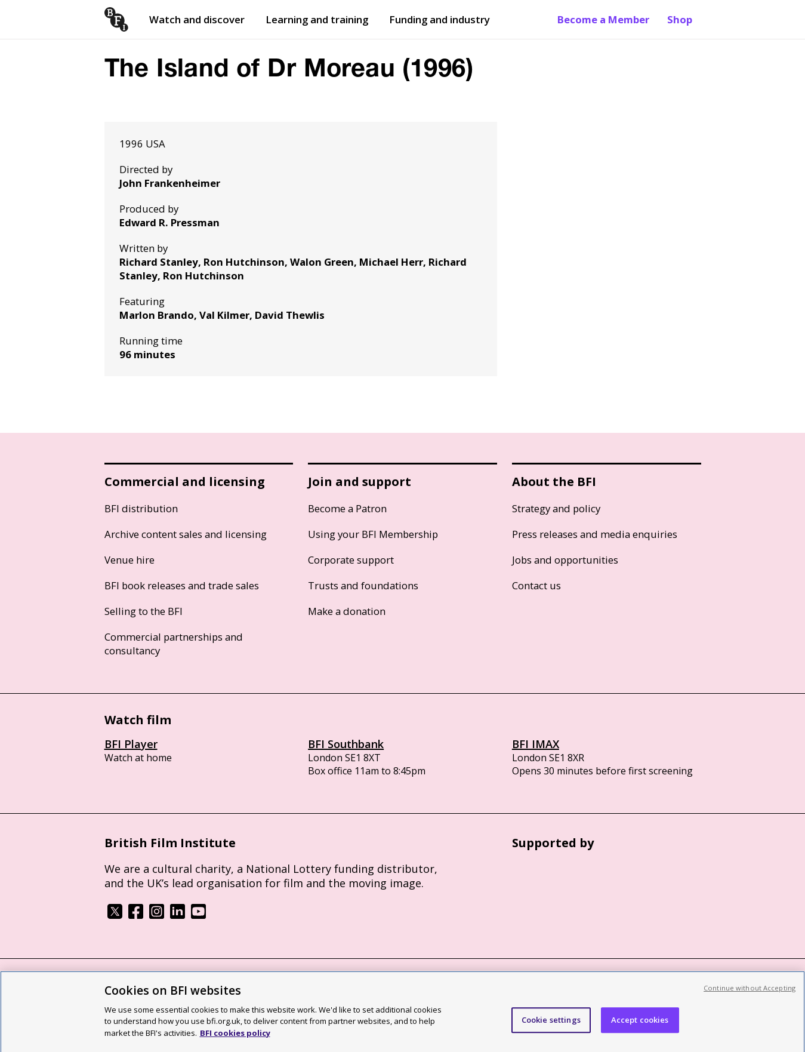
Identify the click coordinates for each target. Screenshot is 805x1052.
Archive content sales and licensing (185, 534)
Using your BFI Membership (373, 534)
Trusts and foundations (363, 585)
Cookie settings (551, 1024)
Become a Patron (347, 508)
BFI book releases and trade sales (181, 585)
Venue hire (129, 560)
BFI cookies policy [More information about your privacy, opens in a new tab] (235, 1038)
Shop (679, 19)
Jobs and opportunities (565, 560)
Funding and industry (439, 19)
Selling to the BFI (143, 611)
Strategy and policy (556, 508)
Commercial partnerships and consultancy (173, 643)
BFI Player (131, 744)
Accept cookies (640, 1024)
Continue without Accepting (749, 993)
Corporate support (351, 560)
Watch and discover (197, 19)
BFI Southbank (346, 744)
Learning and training (317, 19)
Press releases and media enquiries (594, 534)
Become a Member (603, 19)
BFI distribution (141, 508)
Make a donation (346, 611)
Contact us (536, 585)
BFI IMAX (535, 744)
